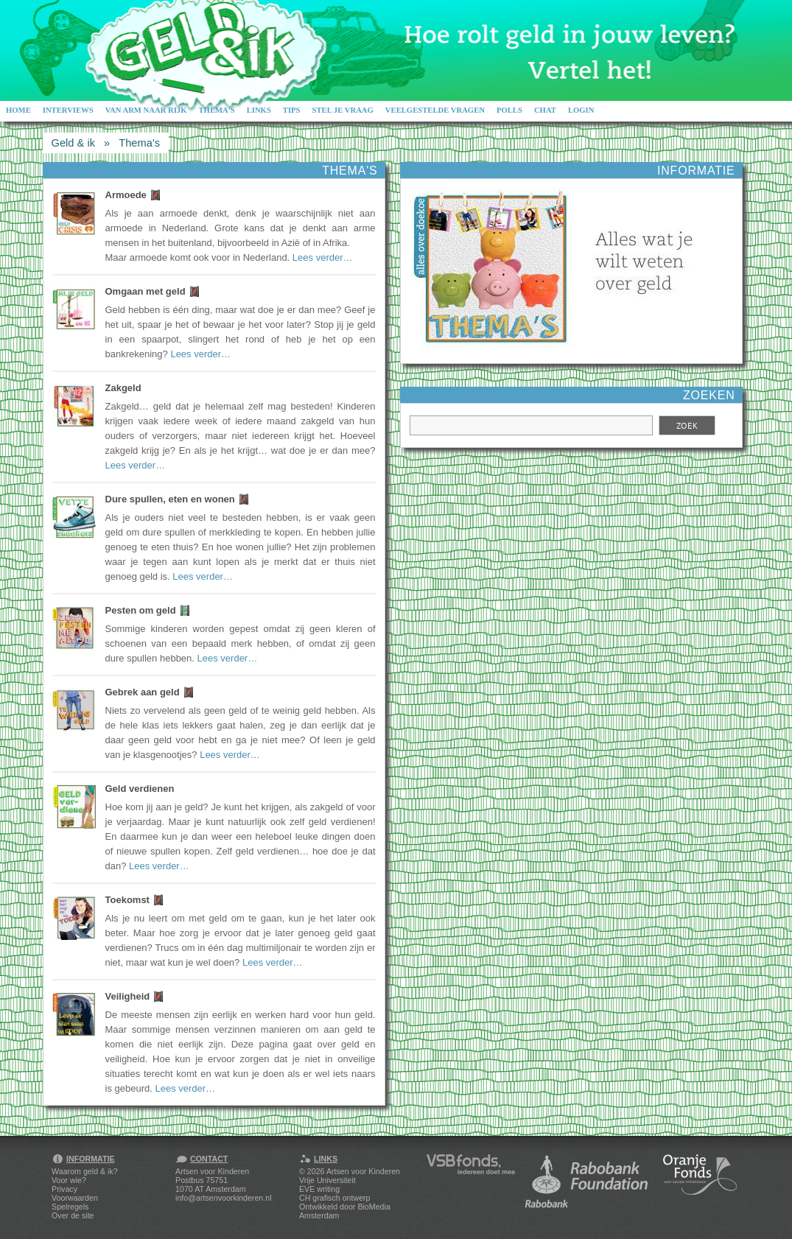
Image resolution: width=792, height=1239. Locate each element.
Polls (509, 110)
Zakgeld (123, 387)
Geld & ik (73, 143)
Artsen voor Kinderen (363, 1171)
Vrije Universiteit (327, 1180)
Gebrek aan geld (142, 692)
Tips (292, 110)
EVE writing (319, 1188)
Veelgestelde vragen (435, 110)
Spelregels (70, 1206)
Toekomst (127, 899)
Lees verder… (322, 257)
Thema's (216, 110)
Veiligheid (127, 996)
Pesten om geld (140, 610)
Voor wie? (69, 1180)
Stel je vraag (343, 110)
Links (259, 110)
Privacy (64, 1188)
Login (581, 110)
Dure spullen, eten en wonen (170, 499)
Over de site (73, 1215)
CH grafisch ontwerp (335, 1197)
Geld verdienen (140, 788)
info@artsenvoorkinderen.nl (223, 1197)
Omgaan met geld (145, 291)
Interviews (68, 110)
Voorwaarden (75, 1197)
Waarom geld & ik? (85, 1171)
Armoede (126, 194)
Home (18, 110)
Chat (545, 110)
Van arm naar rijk (146, 110)
